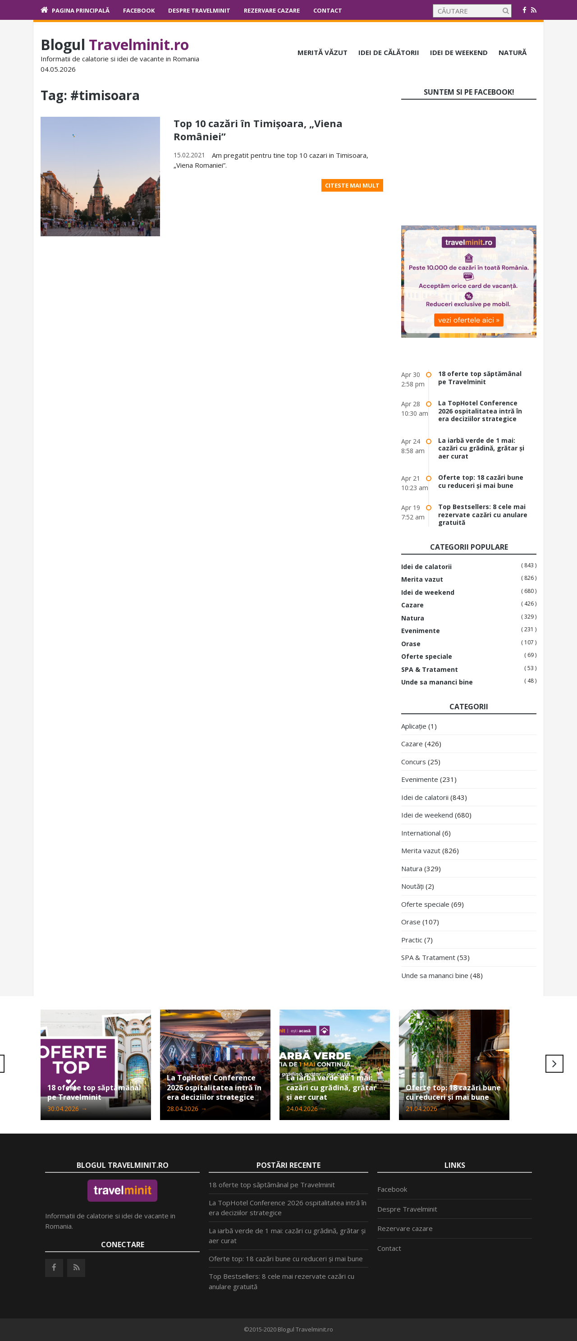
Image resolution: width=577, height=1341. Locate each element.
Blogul (115, 44)
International (420, 832)
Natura (412, 618)
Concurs (413, 761)
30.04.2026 (67, 1108)
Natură (513, 52)
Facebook (139, 10)
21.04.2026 (426, 1108)
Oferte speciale (426, 656)
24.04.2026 (306, 1108)
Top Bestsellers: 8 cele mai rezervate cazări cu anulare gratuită (482, 514)
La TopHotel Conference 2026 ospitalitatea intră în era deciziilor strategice (480, 411)
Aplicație (413, 725)
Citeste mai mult (352, 184)
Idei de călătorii (388, 52)
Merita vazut (422, 579)
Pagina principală (81, 10)
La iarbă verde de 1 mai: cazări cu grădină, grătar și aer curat (481, 448)
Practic (411, 939)
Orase (411, 644)
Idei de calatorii (426, 567)
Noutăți (412, 886)
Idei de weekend (459, 52)
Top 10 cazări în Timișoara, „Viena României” (259, 129)
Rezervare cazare (272, 10)
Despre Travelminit (199, 10)
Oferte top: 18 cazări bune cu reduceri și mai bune (480, 481)
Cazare (412, 605)
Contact (327, 10)
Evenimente (420, 631)
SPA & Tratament (429, 670)
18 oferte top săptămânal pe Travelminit (480, 377)
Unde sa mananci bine (437, 682)
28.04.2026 (187, 1108)
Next (554, 1064)
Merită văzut (323, 52)
